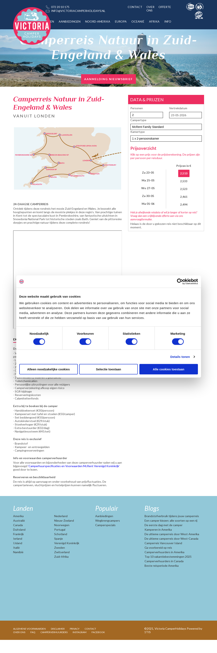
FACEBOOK (98, 645)
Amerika (18, 529)
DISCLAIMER (58, 641)
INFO (167, 21)
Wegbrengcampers (107, 533)
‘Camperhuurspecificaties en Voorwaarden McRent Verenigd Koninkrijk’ (74, 479)
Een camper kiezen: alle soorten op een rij (171, 533)
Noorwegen (61, 538)
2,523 (183, 189)
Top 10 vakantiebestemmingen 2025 (168, 569)
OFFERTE (164, 7)
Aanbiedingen (104, 529)
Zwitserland (62, 565)
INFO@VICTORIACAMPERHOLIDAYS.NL (78, 11)
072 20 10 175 (60, 7)
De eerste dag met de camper (164, 538)
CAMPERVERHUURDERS (54, 645)
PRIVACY (74, 641)
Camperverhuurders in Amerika (164, 565)
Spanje (58, 551)
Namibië (18, 565)
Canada (18, 538)
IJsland (17, 556)
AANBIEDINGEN (69, 21)
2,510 (183, 173)
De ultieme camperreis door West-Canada (171, 551)
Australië (19, 533)
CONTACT (135, 7)
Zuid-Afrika (61, 569)
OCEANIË (137, 21)
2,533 (183, 181)
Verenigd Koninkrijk (66, 556)
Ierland (17, 551)
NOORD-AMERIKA (97, 21)
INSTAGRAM (79, 645)
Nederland (61, 529)
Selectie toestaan (108, 369)
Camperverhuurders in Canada (164, 574)
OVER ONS (150, 8)
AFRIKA (154, 21)
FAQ (32, 645)
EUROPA (121, 21)
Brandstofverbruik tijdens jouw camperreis (172, 529)
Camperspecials (105, 538)
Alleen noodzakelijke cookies (48, 369)
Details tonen (180, 356)
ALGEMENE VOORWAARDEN (29, 641)
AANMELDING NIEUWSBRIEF (108, 79)
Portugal (59, 542)
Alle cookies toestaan (168, 369)
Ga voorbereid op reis (158, 560)
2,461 (183, 196)
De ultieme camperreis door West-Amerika (172, 547)
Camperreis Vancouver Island (163, 556)
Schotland (60, 547)
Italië (16, 560)
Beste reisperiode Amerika (162, 578)
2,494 (183, 204)
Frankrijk (18, 547)
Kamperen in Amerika (158, 542)
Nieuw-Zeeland (64, 533)
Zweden (59, 560)
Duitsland (19, 542)
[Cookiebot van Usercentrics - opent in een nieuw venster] (180, 282)
